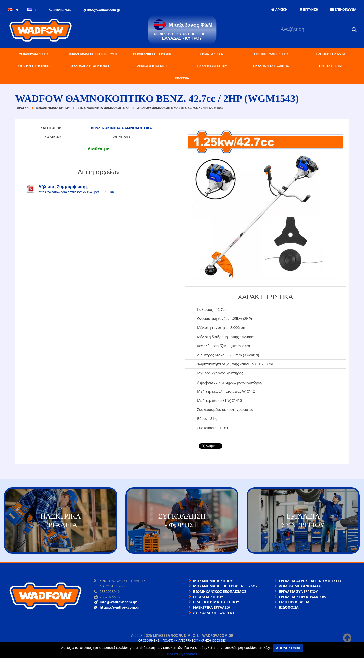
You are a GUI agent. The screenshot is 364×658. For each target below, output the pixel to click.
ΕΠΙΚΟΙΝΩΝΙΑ (343, 9)
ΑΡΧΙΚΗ (279, 9)
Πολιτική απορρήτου (180, 640)
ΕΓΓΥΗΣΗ (309, 9)
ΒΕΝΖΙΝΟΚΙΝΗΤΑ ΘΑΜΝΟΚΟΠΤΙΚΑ (121, 127)
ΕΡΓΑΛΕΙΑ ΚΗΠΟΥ (211, 54)
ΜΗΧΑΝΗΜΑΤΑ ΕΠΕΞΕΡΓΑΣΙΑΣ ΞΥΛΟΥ (93, 54)
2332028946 (60, 10)
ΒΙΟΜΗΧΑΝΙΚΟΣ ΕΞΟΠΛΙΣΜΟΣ (152, 54)
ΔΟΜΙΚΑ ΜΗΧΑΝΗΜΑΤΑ (152, 66)
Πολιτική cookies (182, 654)
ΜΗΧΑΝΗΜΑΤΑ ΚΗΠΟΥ (33, 54)
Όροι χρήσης (148, 640)
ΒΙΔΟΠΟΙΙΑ (182, 78)
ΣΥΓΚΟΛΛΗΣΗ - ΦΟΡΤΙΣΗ (33, 66)
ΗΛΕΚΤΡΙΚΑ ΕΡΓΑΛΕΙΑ (330, 54)
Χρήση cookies (213, 640)
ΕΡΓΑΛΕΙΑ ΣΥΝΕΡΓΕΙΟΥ (212, 66)
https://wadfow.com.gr (117, 607)
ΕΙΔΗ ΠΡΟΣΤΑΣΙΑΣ (330, 66)
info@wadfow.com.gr (101, 10)
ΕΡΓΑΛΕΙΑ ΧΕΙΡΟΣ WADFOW (271, 66)
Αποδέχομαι (288, 648)
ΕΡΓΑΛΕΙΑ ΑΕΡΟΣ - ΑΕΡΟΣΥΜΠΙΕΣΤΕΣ (93, 66)
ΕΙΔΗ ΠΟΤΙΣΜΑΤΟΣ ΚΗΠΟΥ (271, 54)
